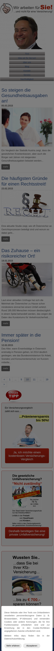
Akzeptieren (31, 646)
